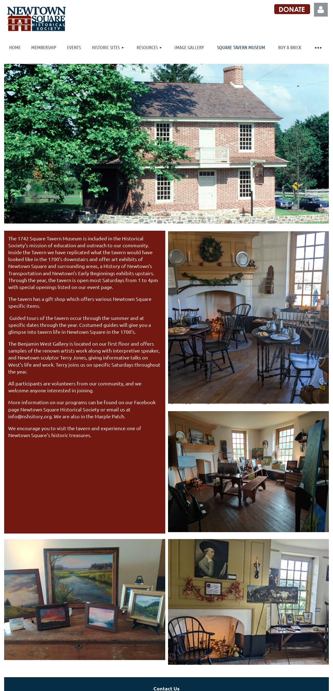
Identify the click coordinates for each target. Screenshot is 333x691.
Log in (321, 10)
